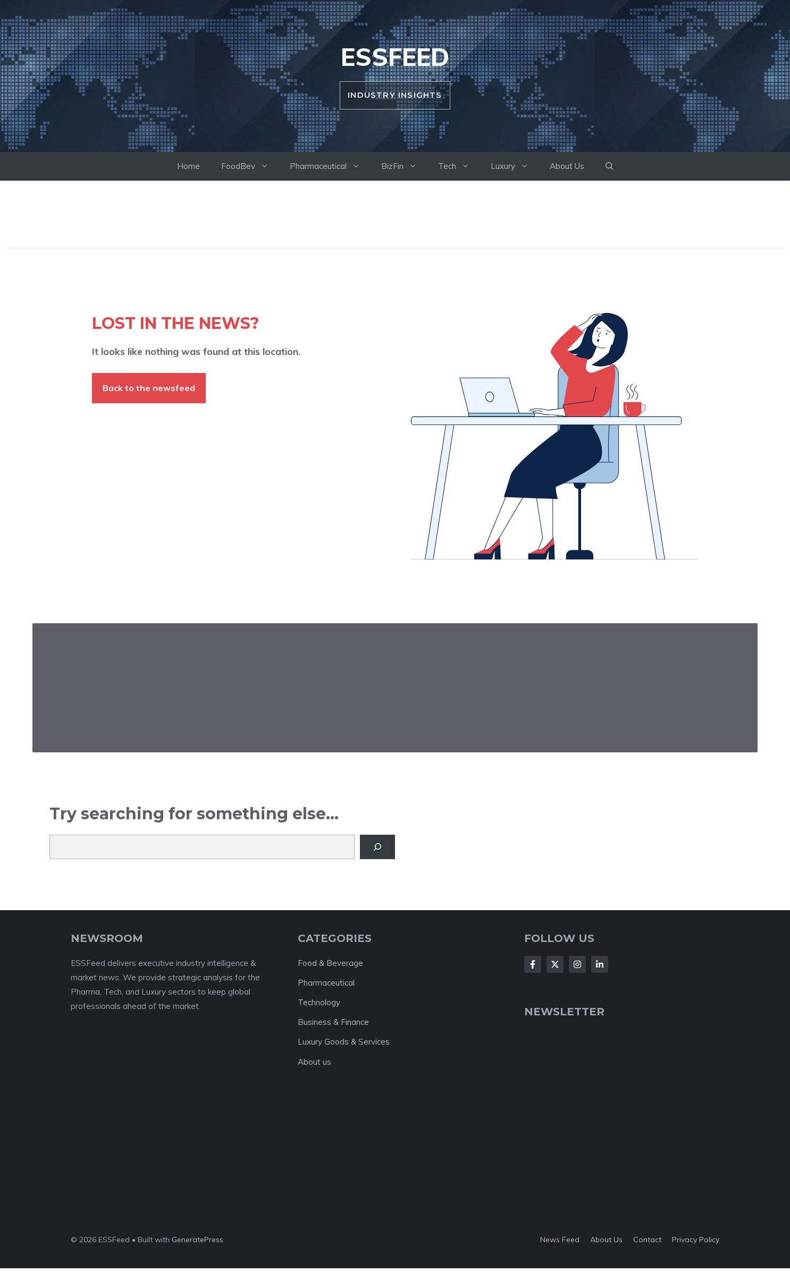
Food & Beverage (330, 963)
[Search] (377, 847)
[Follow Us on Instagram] (577, 964)
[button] (609, 166)
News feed (559, 1239)
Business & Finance (333, 1022)
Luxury (515, 166)
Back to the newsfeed (149, 388)
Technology (319, 1002)
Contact (647, 1239)
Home (188, 166)
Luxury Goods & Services (344, 1042)
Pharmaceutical (330, 166)
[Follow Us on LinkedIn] (599, 964)
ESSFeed (395, 56)
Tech (459, 166)
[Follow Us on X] (555, 964)
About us (314, 1062)
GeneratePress (197, 1239)
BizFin (404, 166)
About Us (567, 166)
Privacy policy (695, 1239)
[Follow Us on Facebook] (532, 964)
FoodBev (250, 166)
